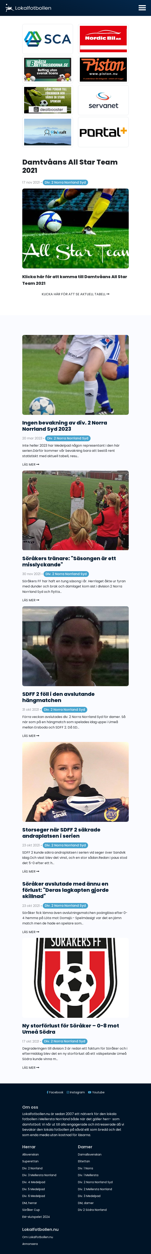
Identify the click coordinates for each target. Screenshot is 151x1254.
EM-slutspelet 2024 (36, 1217)
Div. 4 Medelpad (33, 1182)
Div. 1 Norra (85, 1168)
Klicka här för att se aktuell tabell (75, 294)
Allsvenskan (30, 1154)
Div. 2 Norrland (32, 1168)
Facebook (55, 1092)
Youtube (96, 1092)
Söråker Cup (31, 1210)
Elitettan (84, 1161)
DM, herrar (29, 1203)
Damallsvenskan (89, 1154)
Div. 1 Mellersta (88, 1175)
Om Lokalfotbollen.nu (37, 1237)
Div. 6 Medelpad (33, 1196)
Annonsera (30, 1244)
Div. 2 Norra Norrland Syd (65, 182)
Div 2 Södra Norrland (92, 1210)
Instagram (76, 1092)
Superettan (30, 1161)
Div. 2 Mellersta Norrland (95, 1189)
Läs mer (30, 464)
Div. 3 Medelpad (89, 1196)
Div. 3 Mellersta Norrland (39, 1175)
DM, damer (86, 1203)
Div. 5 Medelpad (33, 1189)
